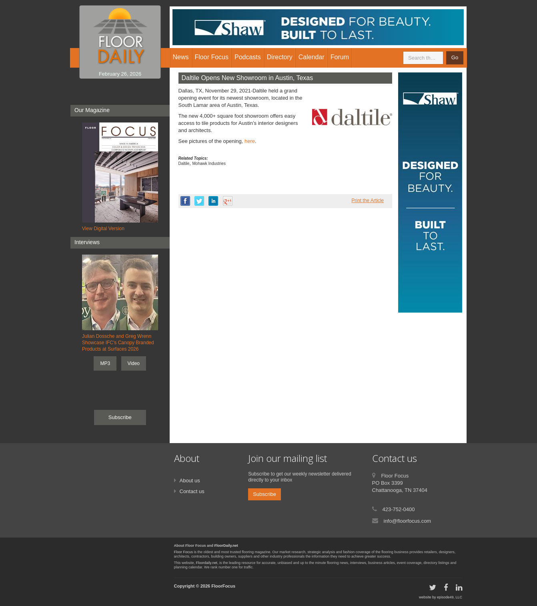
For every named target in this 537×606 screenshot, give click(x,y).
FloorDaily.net (226, 546)
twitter (199, 201)
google (227, 201)
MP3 (105, 363)
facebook (185, 201)
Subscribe (120, 417)
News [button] (181, 57)
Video (134, 363)
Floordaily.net (206, 563)
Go (454, 57)
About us (190, 481)
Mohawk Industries (209, 163)
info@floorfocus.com (407, 521)
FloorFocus (223, 586)
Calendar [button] (312, 57)
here (249, 141)
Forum (340, 57)
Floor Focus (183, 552)
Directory (280, 57)
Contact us (192, 491)
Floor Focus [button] (211, 57)
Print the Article (367, 200)
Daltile (184, 163)
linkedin (213, 201)
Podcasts (247, 57)
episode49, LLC (449, 597)
